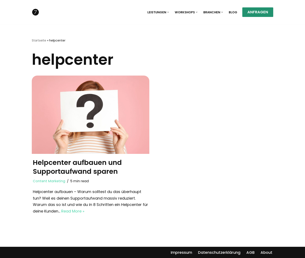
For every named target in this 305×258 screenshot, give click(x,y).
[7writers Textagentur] (35, 12)
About (266, 252)
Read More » (72, 211)
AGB (250, 252)
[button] (168, 12)
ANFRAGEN (257, 12)
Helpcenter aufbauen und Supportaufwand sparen (77, 167)
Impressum (181, 252)
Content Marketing (49, 181)
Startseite (39, 40)
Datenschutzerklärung (219, 252)
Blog (233, 12)
